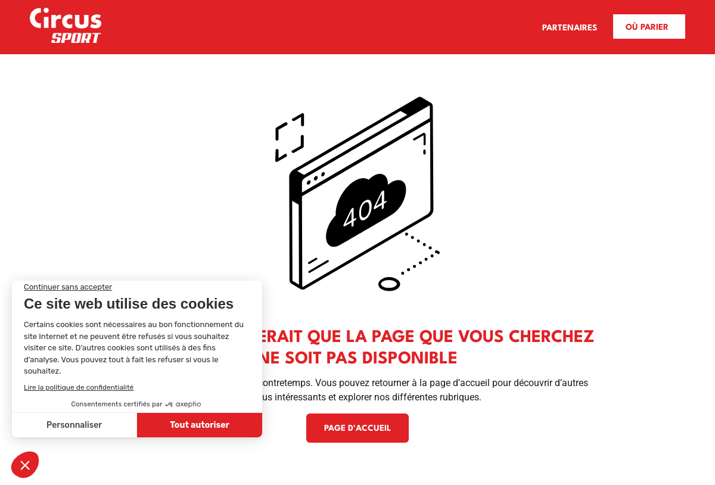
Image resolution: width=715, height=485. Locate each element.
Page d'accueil (357, 428)
